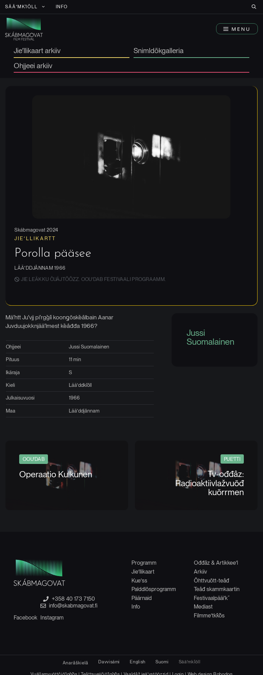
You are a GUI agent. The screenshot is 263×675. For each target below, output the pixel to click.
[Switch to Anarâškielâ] (75, 663)
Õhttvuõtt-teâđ (211, 580)
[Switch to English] (138, 662)
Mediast (203, 606)
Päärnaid (142, 598)
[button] (254, 7)
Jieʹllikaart (143, 571)
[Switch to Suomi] (161, 662)
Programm (144, 563)
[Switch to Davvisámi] (109, 662)
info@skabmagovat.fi (73, 606)
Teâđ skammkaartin (216, 589)
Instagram (52, 617)
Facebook (25, 617)
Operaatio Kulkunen (55, 474)
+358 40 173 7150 (73, 599)
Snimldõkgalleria (159, 51)
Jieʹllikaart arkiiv (37, 51)
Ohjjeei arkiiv (33, 66)
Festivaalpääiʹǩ (211, 598)
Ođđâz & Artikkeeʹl (216, 563)
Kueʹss (139, 580)
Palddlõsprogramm (154, 589)
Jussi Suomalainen (210, 337)
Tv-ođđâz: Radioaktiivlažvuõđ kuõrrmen (209, 483)
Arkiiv (200, 571)
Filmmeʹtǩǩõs (209, 615)
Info (62, 6)
